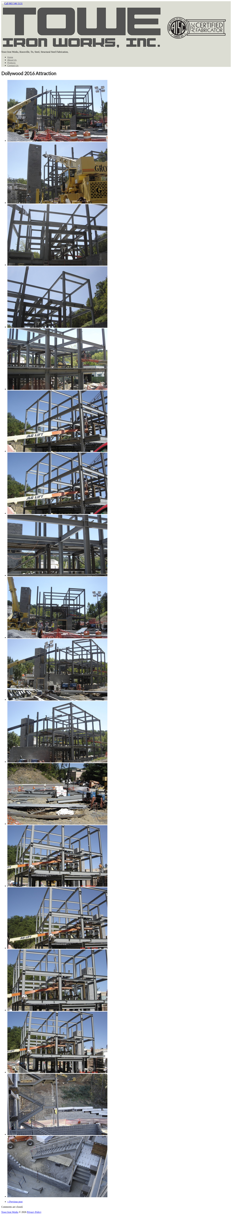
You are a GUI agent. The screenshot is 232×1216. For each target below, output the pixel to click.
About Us (12, 60)
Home (10, 57)
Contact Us (12, 65)
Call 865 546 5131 (12, 3)
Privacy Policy (34, 1212)
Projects (11, 62)
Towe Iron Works (9, 1212)
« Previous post (15, 1201)
